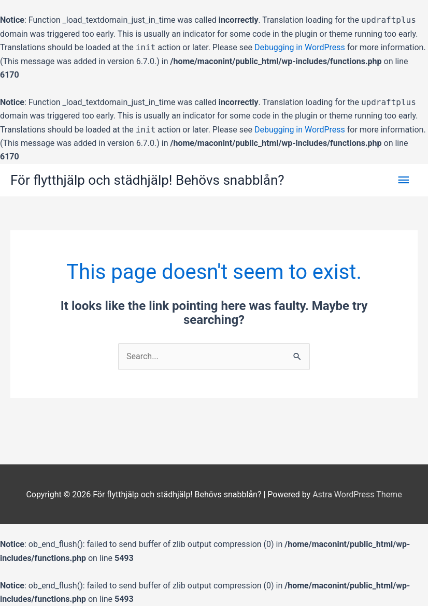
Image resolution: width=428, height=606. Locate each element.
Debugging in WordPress (299, 47)
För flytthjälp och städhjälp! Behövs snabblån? (147, 180)
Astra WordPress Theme (357, 494)
